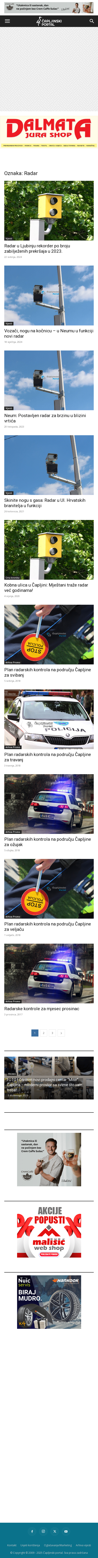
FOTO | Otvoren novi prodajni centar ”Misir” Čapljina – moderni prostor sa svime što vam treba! (44, 1084)
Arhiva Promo (13, 662)
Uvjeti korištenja (30, 1545)
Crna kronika (12, 577)
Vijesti (9, 238)
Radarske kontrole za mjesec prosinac (41, 1008)
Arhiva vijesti (83, 1545)
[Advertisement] (49, 69)
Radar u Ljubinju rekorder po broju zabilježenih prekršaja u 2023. (37, 248)
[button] (7, 21)
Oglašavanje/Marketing (58, 1545)
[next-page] (61, 1033)
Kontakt (11, 1545)
